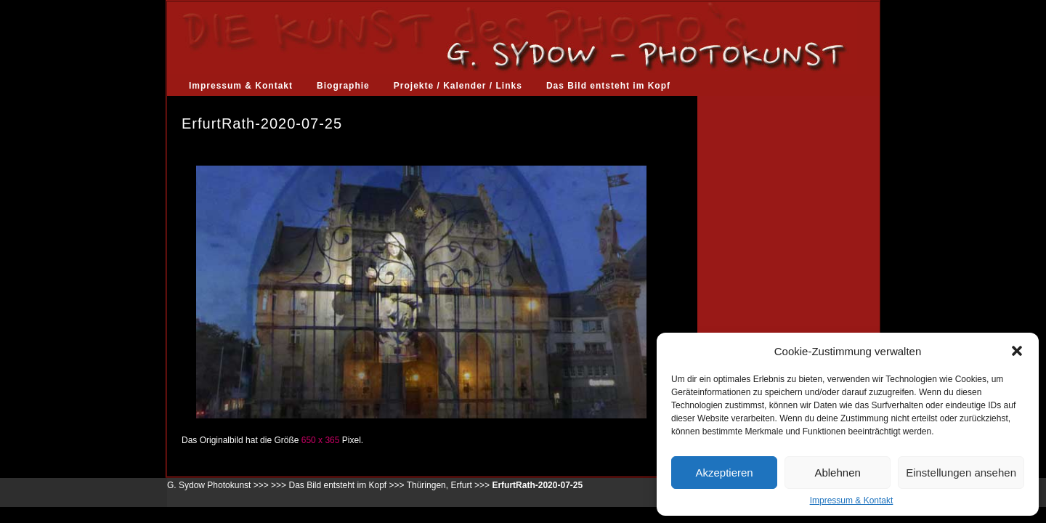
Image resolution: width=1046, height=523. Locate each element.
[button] (1017, 351)
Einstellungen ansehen (961, 472)
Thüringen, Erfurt (439, 485)
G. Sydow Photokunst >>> (218, 485)
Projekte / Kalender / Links (458, 86)
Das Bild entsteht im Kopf (608, 86)
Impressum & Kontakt (851, 500)
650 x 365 (320, 440)
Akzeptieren (724, 472)
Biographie (343, 86)
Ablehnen (837, 472)
